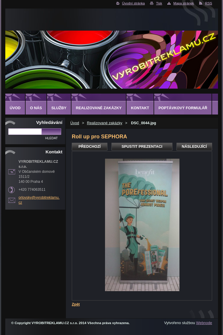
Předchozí (90, 146)
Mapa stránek (183, 3)
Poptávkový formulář (183, 108)
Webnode (204, 323)
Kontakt (140, 108)
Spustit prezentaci (142, 146)
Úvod (74, 123)
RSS (208, 3)
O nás (36, 108)
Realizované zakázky (104, 123)
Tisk (159, 3)
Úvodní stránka (133, 3)
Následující (194, 146)
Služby (58, 108)
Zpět (76, 304)
